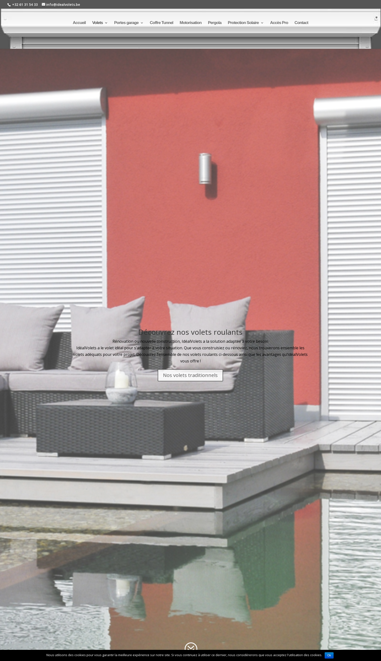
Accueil (79, 23)
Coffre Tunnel (161, 23)
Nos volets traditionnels (190, 375)
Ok (329, 655)
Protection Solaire (243, 23)
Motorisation (190, 23)
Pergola (214, 23)
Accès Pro (279, 23)
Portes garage (126, 23)
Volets (97, 23)
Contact (301, 23)
